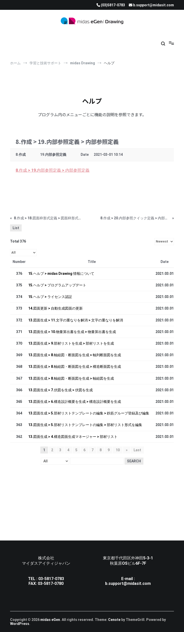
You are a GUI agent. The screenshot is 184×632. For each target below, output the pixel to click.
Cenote (114, 620)
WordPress (19, 624)
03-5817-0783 (51, 578)
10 (118, 450)
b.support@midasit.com (128, 583)
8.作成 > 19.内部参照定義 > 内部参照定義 (52, 170)
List (16, 228)
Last (137, 450)
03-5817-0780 (51, 583)
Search (134, 461)
